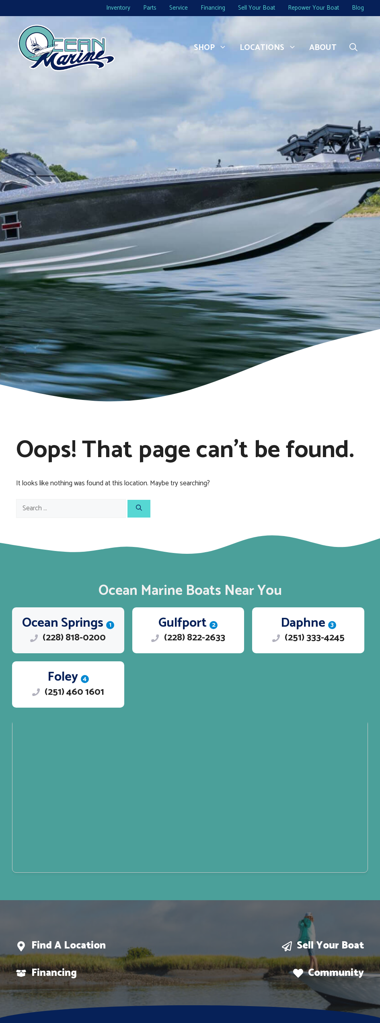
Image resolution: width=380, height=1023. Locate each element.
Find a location (68, 945)
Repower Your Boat (313, 8)
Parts (149, 8)
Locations (271, 48)
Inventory (118, 8)
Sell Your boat (330, 945)
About (323, 47)
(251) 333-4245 (315, 638)
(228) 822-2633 (194, 638)
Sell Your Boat (256, 8)
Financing (213, 8)
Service (178, 8)
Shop (213, 48)
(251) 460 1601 (74, 692)
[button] (353, 48)
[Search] (138, 509)
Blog (358, 8)
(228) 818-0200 (74, 638)
